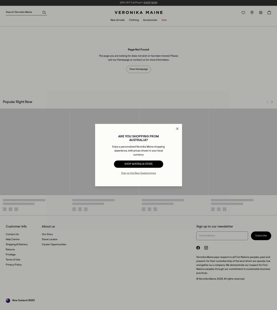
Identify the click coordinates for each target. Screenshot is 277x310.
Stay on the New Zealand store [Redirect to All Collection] (138, 173)
